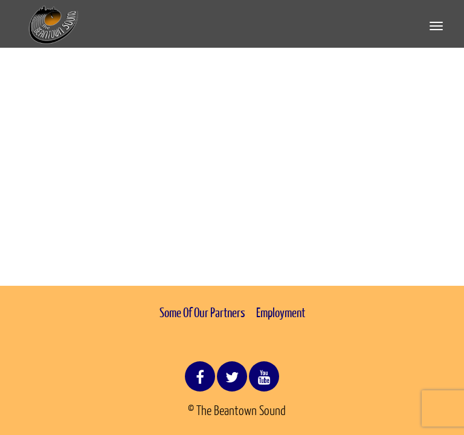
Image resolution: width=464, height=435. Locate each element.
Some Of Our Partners (202, 312)
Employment (280, 312)
